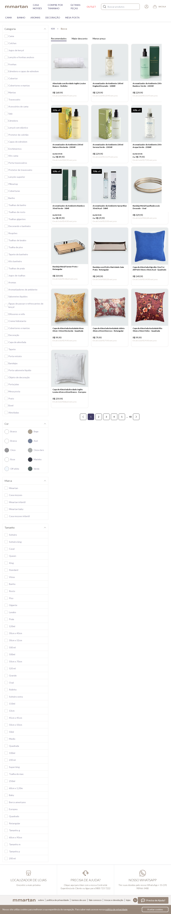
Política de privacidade (58, 900)
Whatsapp (135, 900)
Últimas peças (75, 7)
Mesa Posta (72, 17)
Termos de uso (79, 900)
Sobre (41, 900)
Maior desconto (80, 38)
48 (130, 422)
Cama (8, 17)
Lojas (128, 900)
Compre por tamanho (55, 7)
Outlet (91, 6)
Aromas (35, 17)
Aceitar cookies (155, 909)
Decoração (52, 17)
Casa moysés (37, 7)
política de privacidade (116, 909)
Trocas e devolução (113, 900)
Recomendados (59, 38)
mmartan (16, 6)
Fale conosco (95, 900)
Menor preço (99, 38)
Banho (21, 17)
